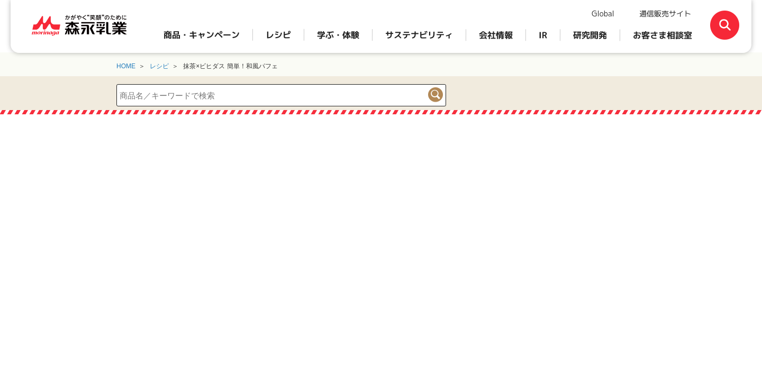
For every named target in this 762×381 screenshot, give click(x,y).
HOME (125, 66)
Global (603, 13)
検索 (435, 95)
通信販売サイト (665, 13)
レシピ (159, 66)
